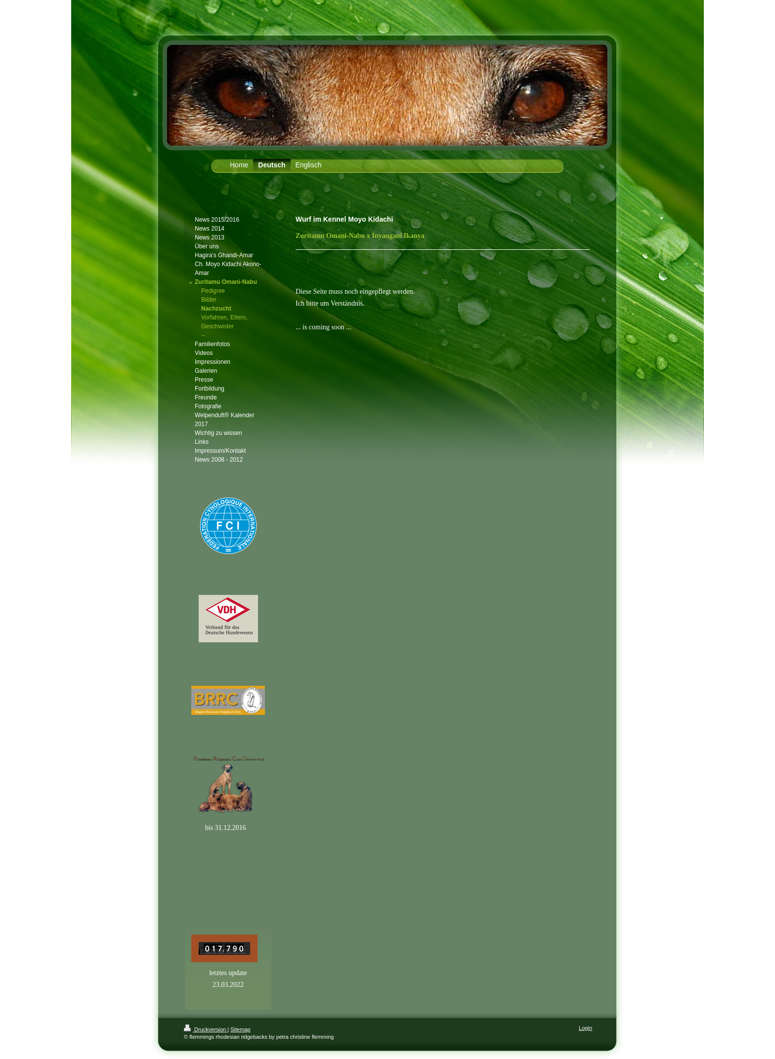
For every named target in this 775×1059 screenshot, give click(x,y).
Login (585, 1028)
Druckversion (205, 1029)
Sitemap (240, 1029)
